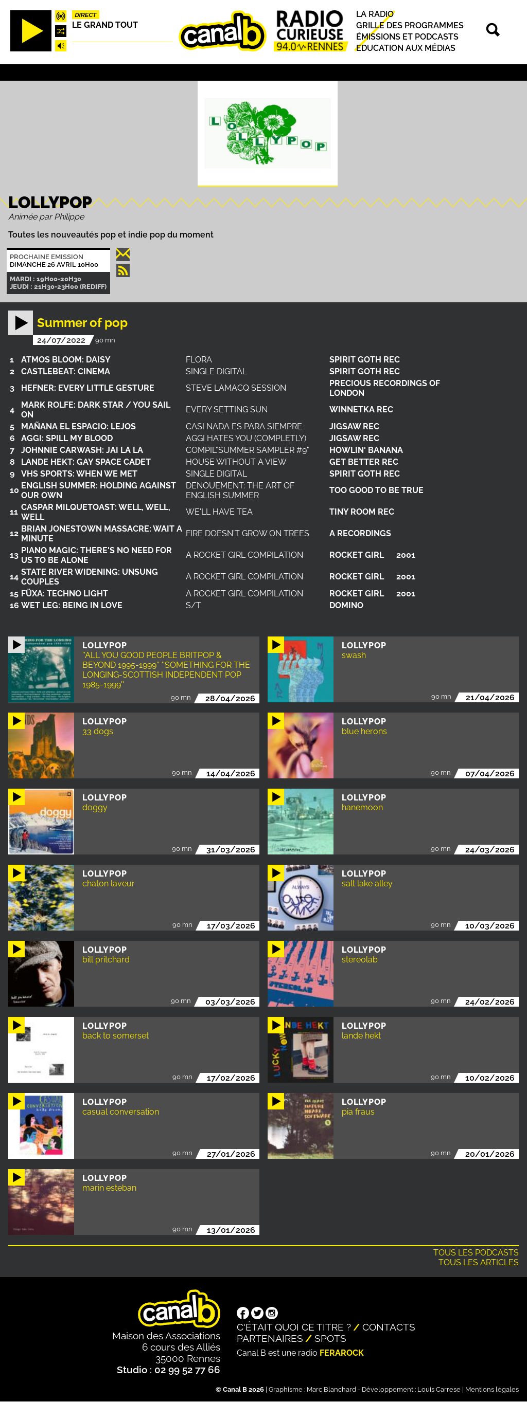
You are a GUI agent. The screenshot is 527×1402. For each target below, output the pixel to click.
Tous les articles (478, 1262)
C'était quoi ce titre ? (294, 1327)
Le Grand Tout (105, 25)
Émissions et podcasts (407, 37)
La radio (375, 14)
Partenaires (270, 1338)
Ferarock (342, 1353)
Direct (86, 15)
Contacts (388, 1327)
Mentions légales (492, 1389)
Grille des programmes (410, 25)
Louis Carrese (439, 1389)
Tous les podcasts (476, 1253)
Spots (330, 1338)
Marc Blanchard (331, 1389)
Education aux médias (405, 48)
